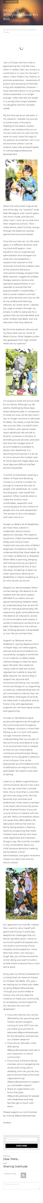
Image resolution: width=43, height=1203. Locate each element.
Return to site (10, 2)
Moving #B (11, 12)
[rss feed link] (23, 1175)
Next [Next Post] (5, 1163)
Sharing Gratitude (15, 1166)
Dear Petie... (11, 1159)
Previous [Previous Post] (6, 1156)
